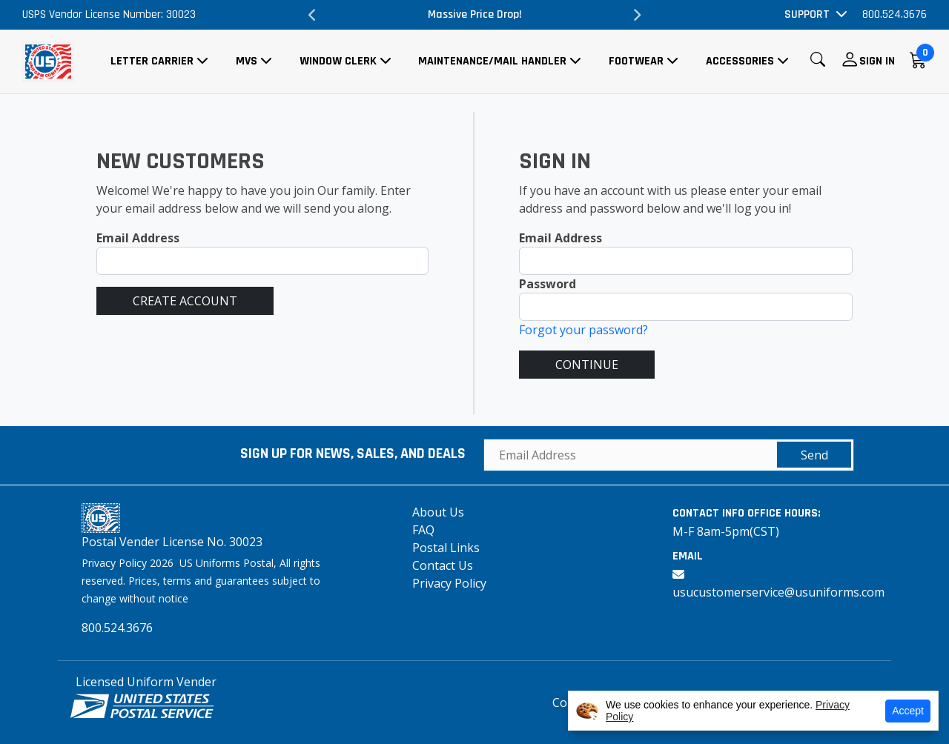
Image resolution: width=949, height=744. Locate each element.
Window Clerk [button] (338, 61)
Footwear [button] (636, 61)
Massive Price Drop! (475, 14)
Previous (312, 14)
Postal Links (446, 547)
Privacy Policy (449, 583)
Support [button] (807, 14)
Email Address (137, 238)
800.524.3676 (894, 14)
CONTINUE (586, 364)
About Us (438, 512)
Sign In (877, 61)
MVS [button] (246, 61)
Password (547, 284)
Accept (908, 711)
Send (814, 455)
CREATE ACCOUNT (185, 301)
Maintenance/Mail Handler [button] (492, 61)
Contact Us (442, 565)
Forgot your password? (583, 330)
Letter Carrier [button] (152, 61)
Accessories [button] (740, 61)
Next (636, 14)
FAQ (423, 530)
